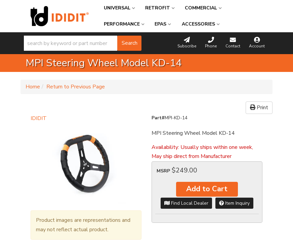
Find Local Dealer (186, 203)
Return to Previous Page (75, 86)
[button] (82, 43)
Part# (158, 118)
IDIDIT (39, 118)
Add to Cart (206, 189)
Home (33, 86)
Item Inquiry (234, 203)
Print (259, 107)
